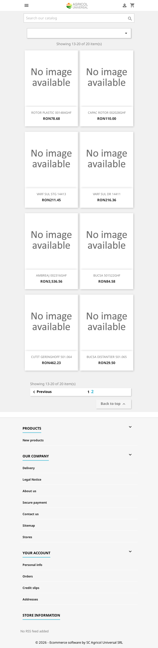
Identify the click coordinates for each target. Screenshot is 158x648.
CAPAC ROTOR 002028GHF (107, 112)
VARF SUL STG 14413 (51, 194)
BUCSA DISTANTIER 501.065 (107, 357)
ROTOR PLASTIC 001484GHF (51, 112)
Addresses (30, 599)
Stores (27, 537)
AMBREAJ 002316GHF (51, 275)
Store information (41, 615)
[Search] (79, 18)
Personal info (32, 565)
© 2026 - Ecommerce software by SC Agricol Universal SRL (79, 642)
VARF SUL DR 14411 (107, 194)
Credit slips (31, 588)
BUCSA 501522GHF (106, 275)
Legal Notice (32, 479)
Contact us (31, 514)
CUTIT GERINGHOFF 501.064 (51, 357)
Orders (28, 576)
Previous (41, 392)
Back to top (114, 404)
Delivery (29, 468)
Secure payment (35, 502)
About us (29, 491)
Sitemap (29, 525)
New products (33, 440)
